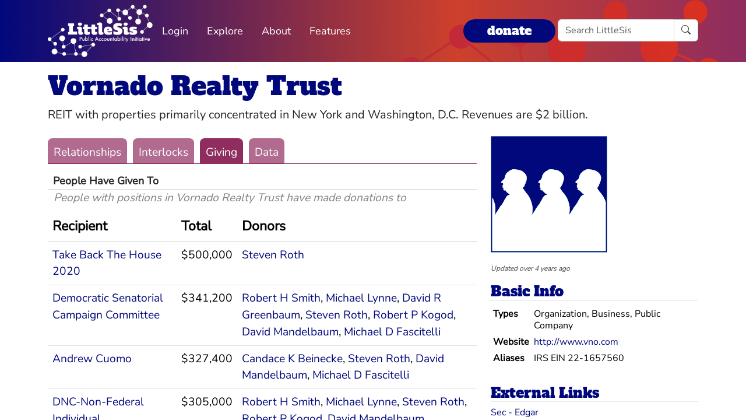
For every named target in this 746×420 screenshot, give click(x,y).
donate (509, 30)
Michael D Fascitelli (392, 332)
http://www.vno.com (576, 341)
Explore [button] (225, 31)
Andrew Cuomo (92, 358)
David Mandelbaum (290, 332)
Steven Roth (273, 254)
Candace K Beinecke (292, 358)
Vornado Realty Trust (195, 86)
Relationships (87, 152)
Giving (221, 152)
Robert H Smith (281, 298)
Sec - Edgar (515, 412)
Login (175, 31)
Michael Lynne (361, 298)
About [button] (276, 31)
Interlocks (163, 152)
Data (267, 152)
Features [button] (330, 31)
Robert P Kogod (413, 315)
